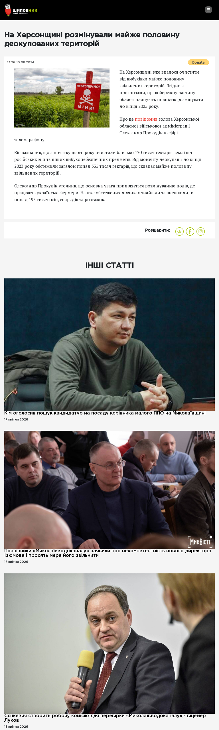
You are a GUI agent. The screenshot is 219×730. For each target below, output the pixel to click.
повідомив (146, 119)
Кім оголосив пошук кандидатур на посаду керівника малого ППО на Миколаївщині (105, 413)
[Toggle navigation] (208, 10)
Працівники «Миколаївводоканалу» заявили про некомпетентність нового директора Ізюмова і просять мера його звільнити (107, 553)
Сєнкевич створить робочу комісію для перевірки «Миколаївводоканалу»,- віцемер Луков (105, 718)
